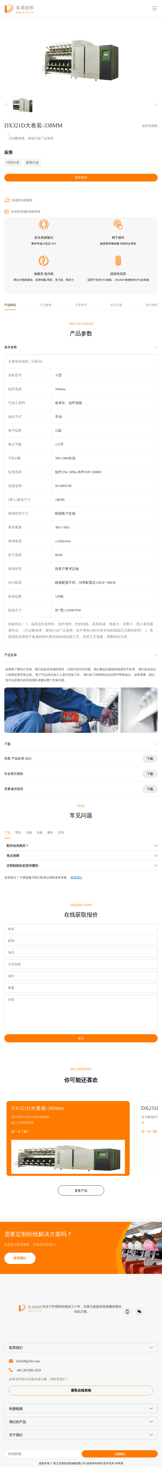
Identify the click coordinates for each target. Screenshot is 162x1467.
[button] (6, 104)
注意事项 (81, 305)
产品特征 (10, 305)
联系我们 (76, 877)
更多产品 (81, 1190)
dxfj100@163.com (28, 1361)
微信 (138, 1312)
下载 (150, 758)
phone (126, 1312)
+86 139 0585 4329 (28, 1370)
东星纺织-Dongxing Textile (19, 8)
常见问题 (116, 305)
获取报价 (81, 177)
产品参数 (46, 305)
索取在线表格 (81, 1390)
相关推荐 (152, 305)
